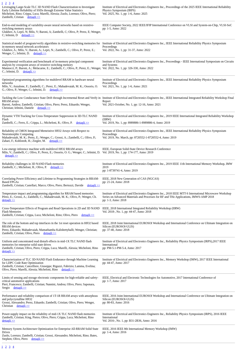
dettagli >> (33, 17)
